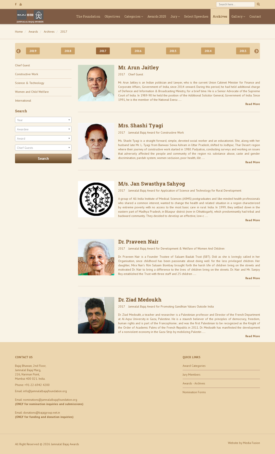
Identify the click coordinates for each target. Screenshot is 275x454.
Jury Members (191, 374)
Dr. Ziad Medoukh (140, 299)
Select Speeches (196, 16)
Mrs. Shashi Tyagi (140, 125)
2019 (32, 51)
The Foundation (88, 16)
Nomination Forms (194, 392)
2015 (173, 51)
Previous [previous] (18, 51)
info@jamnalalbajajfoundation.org (45, 391)
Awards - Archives (194, 383)
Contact (255, 16)
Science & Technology (29, 83)
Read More (252, 104)
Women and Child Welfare (32, 92)
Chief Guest (22, 65)
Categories (133, 16)
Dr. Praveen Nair (138, 241)
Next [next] (256, 51)
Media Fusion (251, 443)
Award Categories (194, 366)
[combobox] (43, 120)
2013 (243, 51)
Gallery (238, 16)
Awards (33, 32)
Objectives (112, 16)
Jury (175, 16)
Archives (220, 16)
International (23, 100)
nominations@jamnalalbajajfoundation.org (50, 400)
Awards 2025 (156, 16)
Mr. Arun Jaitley (138, 67)
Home (19, 32)
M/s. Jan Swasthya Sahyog (151, 183)
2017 (63, 32)
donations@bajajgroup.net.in (41, 412)
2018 (67, 51)
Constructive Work (26, 74)
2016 (137, 51)
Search (43, 158)
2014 (208, 51)
